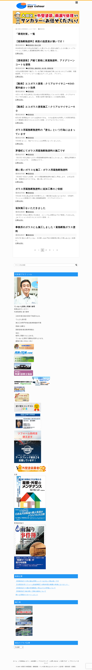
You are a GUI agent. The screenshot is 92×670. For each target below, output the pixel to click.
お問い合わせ (54, 661)
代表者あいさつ (24, 661)
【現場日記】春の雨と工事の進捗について (31, 591)
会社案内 (33, 661)
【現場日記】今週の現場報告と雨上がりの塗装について (36, 588)
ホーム (15, 661)
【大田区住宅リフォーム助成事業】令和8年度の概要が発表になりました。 (42, 584)
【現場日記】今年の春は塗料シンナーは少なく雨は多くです (37, 581)
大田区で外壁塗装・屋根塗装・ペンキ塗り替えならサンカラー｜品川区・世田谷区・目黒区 (48, 666)
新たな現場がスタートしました (27, 595)
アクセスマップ (43, 661)
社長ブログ (64, 661)
